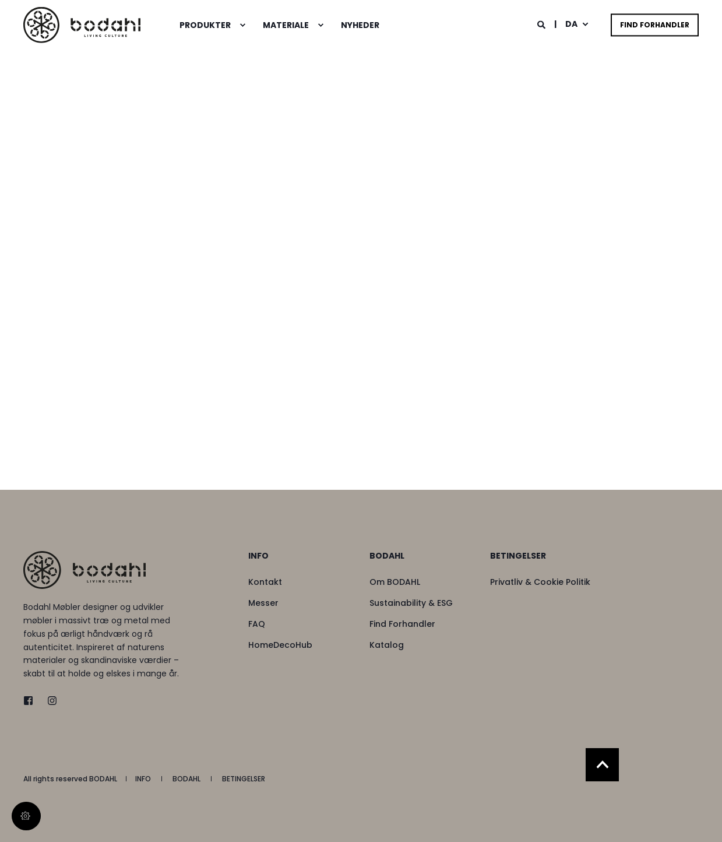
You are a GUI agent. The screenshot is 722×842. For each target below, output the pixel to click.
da (571, 24)
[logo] (84, 570)
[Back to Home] (81, 24)
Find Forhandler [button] (654, 25)
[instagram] (48, 701)
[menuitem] (242, 25)
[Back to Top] (602, 764)
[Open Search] (542, 24)
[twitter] (31, 701)
